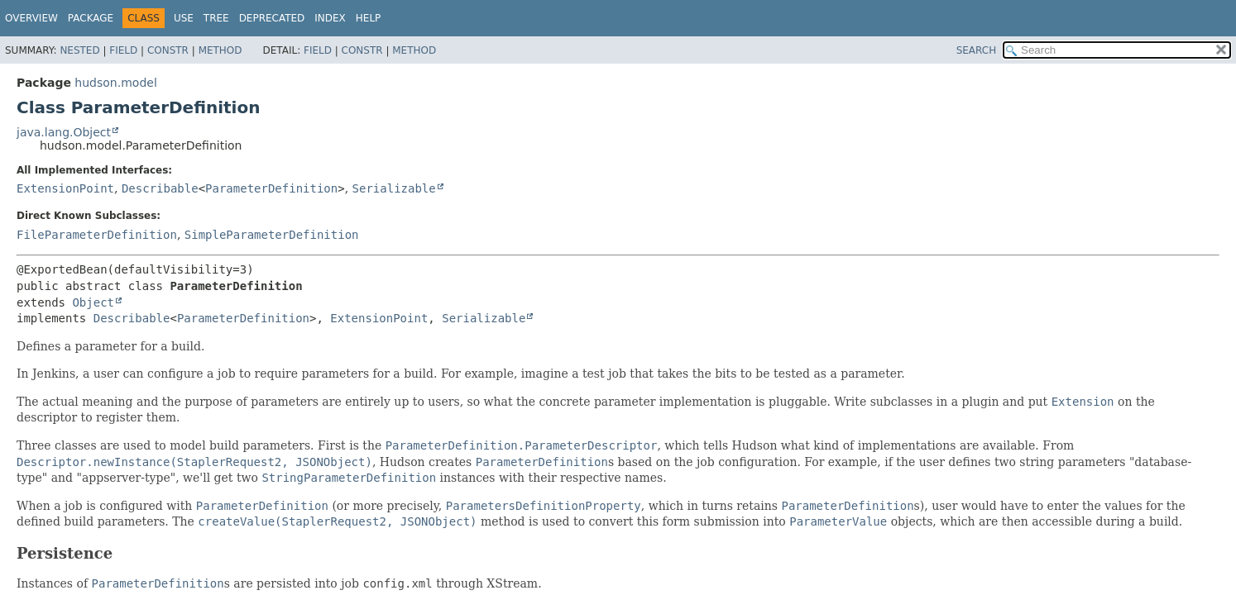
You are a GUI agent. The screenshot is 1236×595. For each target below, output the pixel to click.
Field (123, 50)
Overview (31, 18)
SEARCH (976, 50)
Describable (160, 188)
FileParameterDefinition (97, 234)
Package (90, 18)
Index (330, 18)
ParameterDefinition (271, 188)
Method (220, 50)
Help (368, 18)
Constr (168, 50)
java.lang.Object (64, 132)
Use (184, 18)
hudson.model (115, 82)
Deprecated (272, 18)
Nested (79, 50)
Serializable (394, 188)
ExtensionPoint (65, 188)
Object (93, 302)
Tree (216, 18)
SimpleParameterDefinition (271, 234)
